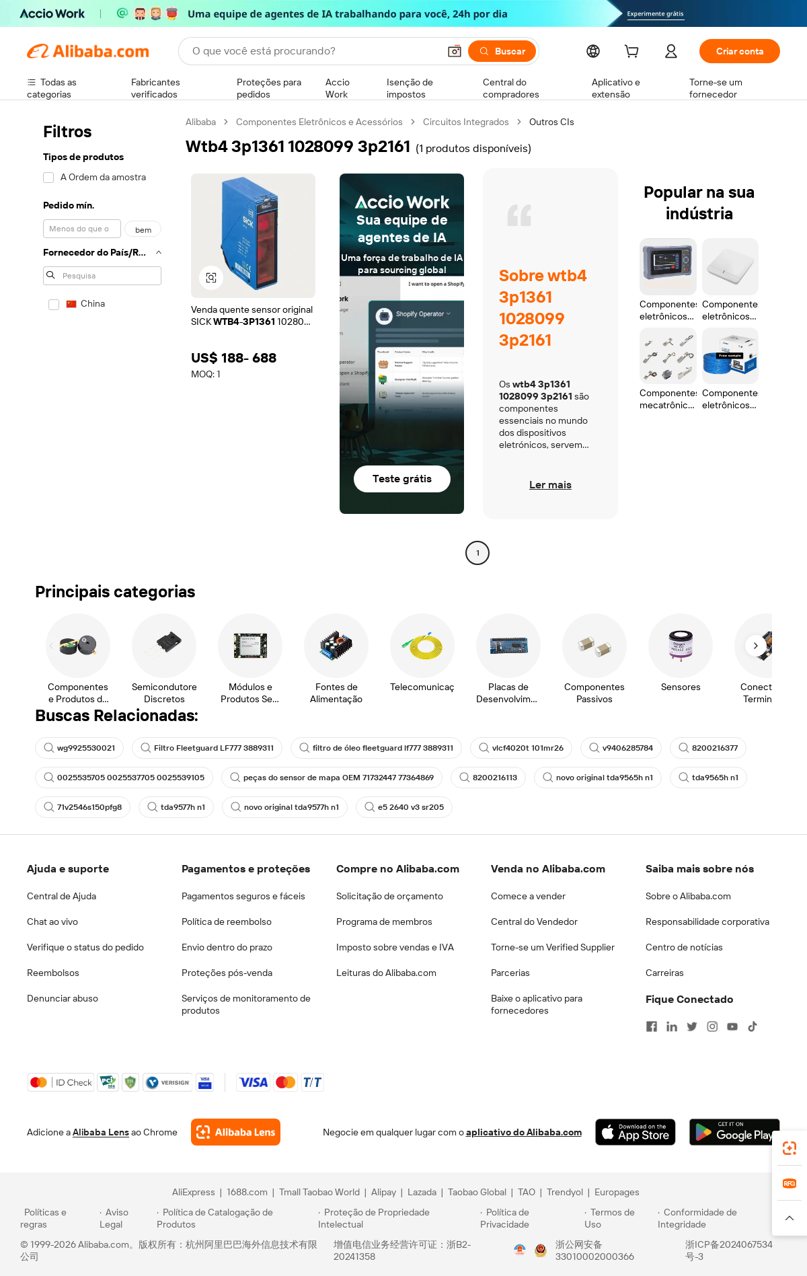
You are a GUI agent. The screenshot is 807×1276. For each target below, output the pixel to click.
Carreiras (665, 972)
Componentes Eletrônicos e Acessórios (319, 121)
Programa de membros (384, 921)
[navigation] (102, 339)
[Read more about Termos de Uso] (619, 1218)
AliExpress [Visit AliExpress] (193, 1192)
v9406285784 (621, 748)
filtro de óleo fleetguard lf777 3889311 (376, 748)
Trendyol (565, 1192)
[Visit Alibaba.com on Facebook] (652, 1026)
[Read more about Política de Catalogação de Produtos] (235, 1218)
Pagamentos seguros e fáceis (243, 896)
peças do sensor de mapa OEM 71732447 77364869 (332, 777)
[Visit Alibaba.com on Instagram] (712, 1026)
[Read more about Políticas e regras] (57, 1218)
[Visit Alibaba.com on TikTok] (752, 1026)
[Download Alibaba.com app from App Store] (635, 1132)
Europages (617, 1192)
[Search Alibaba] (314, 51)
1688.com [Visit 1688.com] (247, 1192)
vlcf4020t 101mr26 (521, 748)
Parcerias (510, 972)
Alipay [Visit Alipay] (383, 1192)
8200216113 (488, 777)
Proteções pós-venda (227, 972)
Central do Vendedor (534, 921)
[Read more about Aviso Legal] (126, 1218)
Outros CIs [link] (551, 121)
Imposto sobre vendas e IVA (395, 947)
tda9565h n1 (708, 777)
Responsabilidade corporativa (707, 921)
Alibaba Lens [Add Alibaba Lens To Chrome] (101, 1132)
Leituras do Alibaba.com (386, 972)
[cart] (634, 53)
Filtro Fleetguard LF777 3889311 (207, 748)
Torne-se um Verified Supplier (553, 947)
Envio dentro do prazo (227, 947)
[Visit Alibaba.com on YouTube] (732, 1026)
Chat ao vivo (52, 921)
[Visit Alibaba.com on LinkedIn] (672, 1026)
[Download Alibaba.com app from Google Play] (734, 1132)
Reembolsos (53, 972)
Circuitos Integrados (466, 121)
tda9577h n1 (176, 807)
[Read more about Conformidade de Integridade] (722, 1218)
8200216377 (708, 748)
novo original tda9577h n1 (285, 807)
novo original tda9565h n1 (598, 777)
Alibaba (201, 121)
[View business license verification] (520, 1250)
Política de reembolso (227, 921)
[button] (455, 51)
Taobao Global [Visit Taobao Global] (477, 1192)
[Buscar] (502, 51)
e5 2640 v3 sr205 (404, 807)
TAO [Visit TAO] (526, 1192)
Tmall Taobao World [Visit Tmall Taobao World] (319, 1192)
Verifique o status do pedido (85, 947)
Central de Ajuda (61, 896)
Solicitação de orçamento (389, 896)
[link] (789, 1148)
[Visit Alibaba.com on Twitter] (692, 1026)
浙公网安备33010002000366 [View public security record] (594, 1250)
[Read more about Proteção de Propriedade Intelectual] (397, 1218)
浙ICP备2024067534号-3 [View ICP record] (729, 1250)
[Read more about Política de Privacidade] (530, 1218)
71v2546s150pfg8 (83, 807)
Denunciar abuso (62, 998)
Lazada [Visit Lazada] (422, 1192)
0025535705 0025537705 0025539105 (124, 777)
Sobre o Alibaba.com (688, 896)
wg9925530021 (79, 748)
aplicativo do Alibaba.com (524, 1132)
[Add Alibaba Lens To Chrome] (235, 1132)
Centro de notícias (684, 947)
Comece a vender (528, 896)
